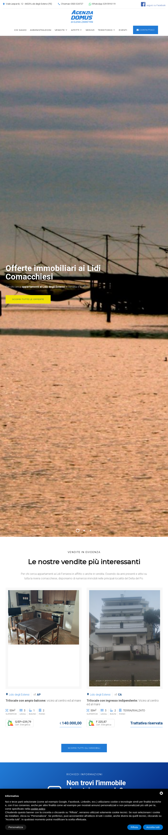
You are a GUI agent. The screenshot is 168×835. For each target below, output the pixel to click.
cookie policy (38, 808)
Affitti (75, 30)
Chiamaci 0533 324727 (72, 4)
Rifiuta (134, 827)
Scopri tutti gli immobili (84, 748)
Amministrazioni (40, 30)
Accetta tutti (153, 827)
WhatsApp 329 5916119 (103, 4)
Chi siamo (20, 30)
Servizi (90, 30)
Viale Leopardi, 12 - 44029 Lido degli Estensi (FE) (29, 4)
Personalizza (15, 827)
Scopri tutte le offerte (28, 303)
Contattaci (146, 30)
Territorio (105, 30)
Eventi (123, 30)
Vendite (60, 30)
